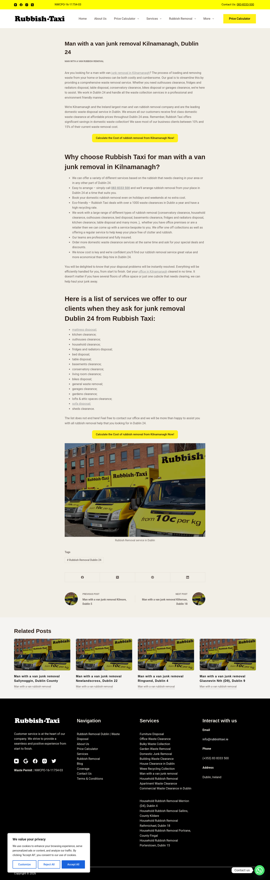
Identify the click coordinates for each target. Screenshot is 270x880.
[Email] (25, 761)
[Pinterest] (152, 577)
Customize (24, 864)
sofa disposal (81, 404)
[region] (49, 853)
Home (83, 18)
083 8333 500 (120, 188)
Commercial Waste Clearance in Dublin (165, 788)
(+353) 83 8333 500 (215, 758)
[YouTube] (15, 4)
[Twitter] (54, 761)
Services (154, 18)
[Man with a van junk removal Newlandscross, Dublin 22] (104, 654)
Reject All (49, 864)
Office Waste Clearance (155, 739)
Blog (80, 763)
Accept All (73, 864)
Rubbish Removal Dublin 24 (84, 559)
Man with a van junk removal (159, 773)
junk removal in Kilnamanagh (130, 73)
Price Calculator (127, 18)
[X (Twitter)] (32, 4)
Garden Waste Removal (155, 749)
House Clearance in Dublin (157, 763)
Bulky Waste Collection (155, 744)
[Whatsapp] (259, 870)
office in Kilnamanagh (152, 271)
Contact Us (84, 773)
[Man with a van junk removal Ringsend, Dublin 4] (166, 654)
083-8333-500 (245, 4)
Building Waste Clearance (157, 759)
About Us (100, 18)
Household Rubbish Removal (159, 778)
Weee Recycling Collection (157, 769)
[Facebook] (21, 4)
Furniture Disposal (152, 734)
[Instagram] (26, 4)
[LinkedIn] (187, 577)
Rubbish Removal (183, 18)
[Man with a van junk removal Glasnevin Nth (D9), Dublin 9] (228, 654)
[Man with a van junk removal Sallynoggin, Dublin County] (42, 654)
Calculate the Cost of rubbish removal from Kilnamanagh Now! (135, 138)
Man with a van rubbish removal (84, 61)
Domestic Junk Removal (156, 754)
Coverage (83, 769)
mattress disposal (84, 329)
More (209, 18)
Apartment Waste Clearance (158, 783)
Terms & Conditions (90, 778)
